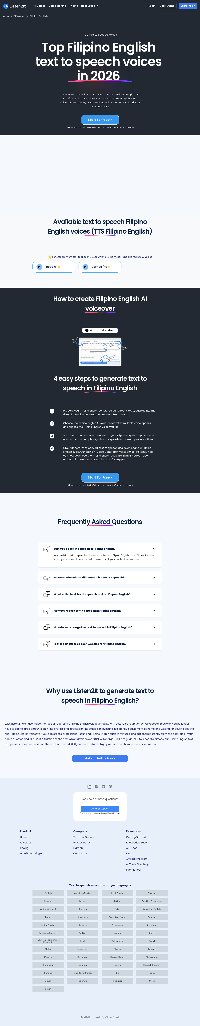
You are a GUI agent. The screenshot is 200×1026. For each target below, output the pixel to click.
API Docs (131, 848)
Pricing (73, 6)
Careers (78, 848)
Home (24, 837)
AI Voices (39, 6)
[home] (14, 5)
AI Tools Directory (137, 864)
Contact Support (100, 808)
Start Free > (187, 6)
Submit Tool (133, 870)
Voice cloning (57, 6)
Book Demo (167, 6)
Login (151, 6)
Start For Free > (100, 119)
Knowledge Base (136, 842)
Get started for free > (100, 758)
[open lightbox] (100, 330)
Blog (129, 853)
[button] (90, 6)
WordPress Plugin (31, 853)
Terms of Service (84, 837)
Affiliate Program (137, 859)
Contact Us (80, 853)
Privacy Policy (82, 842)
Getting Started (136, 837)
